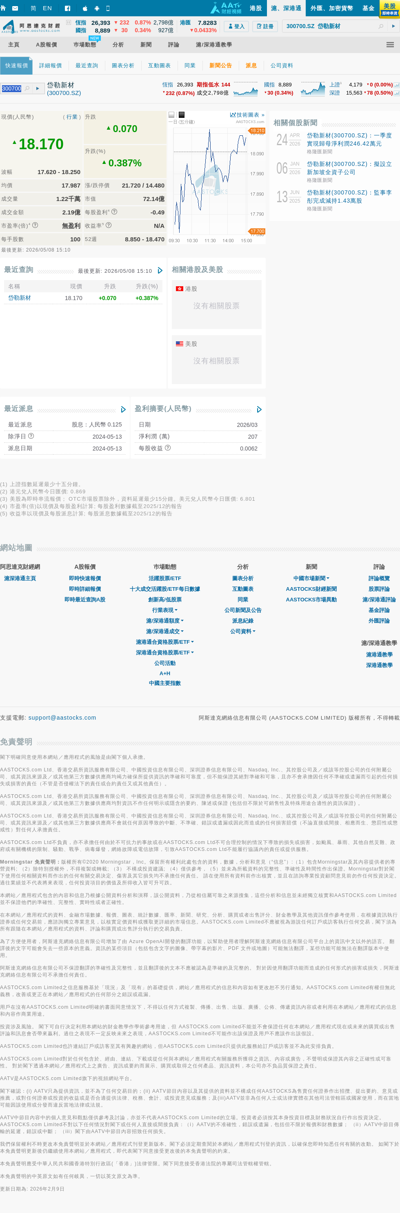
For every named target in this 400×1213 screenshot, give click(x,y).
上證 (334, 85)
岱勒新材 (19, 297)
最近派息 (18, 409)
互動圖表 (242, 589)
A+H (165, 673)
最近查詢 (18, 270)
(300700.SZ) (64, 92)
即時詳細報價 (85, 589)
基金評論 (379, 610)
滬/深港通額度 (165, 621)
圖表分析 (242, 578)
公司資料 (243, 631)
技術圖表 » (251, 115)
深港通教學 (379, 665)
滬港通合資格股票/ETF (165, 642)
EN (47, 7)
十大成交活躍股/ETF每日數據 (165, 589)
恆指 (167, 85)
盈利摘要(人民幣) (163, 409)
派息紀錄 (242, 621)
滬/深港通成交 (165, 631)
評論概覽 (379, 578)
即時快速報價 (85, 578)
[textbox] (341, 26)
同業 (243, 600)
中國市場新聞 (311, 578)
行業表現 (165, 610)
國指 (269, 85)
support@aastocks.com (63, 717)
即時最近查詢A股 (84, 600)
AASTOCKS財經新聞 (311, 589)
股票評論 (379, 589)
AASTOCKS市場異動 (311, 600)
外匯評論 (379, 621)
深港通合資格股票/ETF (165, 653)
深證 (334, 93)
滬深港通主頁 (20, 578)
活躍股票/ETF (165, 578)
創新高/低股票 (165, 600)
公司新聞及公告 (243, 610)
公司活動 (165, 663)
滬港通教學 (379, 655)
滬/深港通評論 (379, 600)
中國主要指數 (165, 683)
